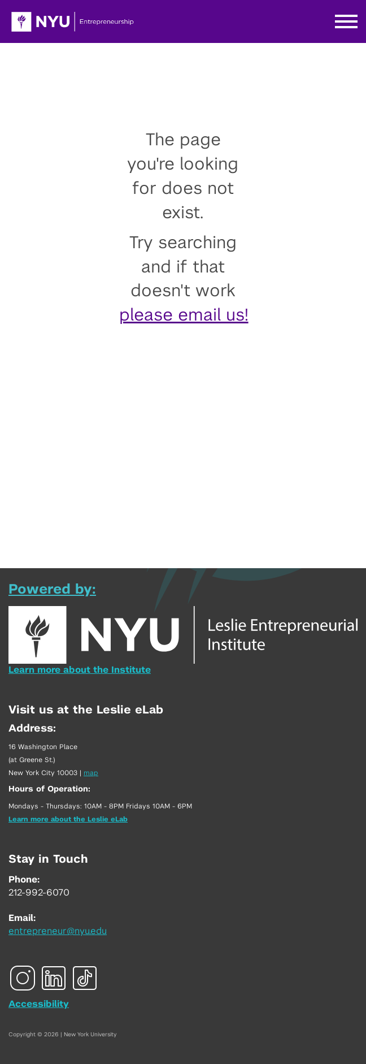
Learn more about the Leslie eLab (68, 819)
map (91, 772)
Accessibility (38, 1004)
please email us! (184, 315)
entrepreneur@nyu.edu (57, 931)
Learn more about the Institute (79, 669)
